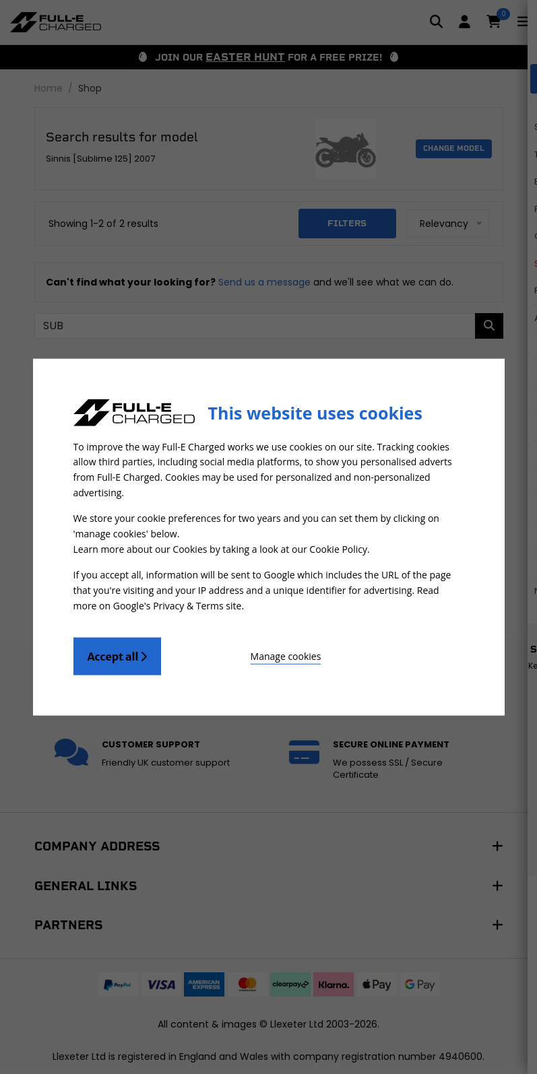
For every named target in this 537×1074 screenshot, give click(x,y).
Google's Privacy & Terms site (177, 603)
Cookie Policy (338, 548)
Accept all (118, 653)
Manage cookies (236, 652)
